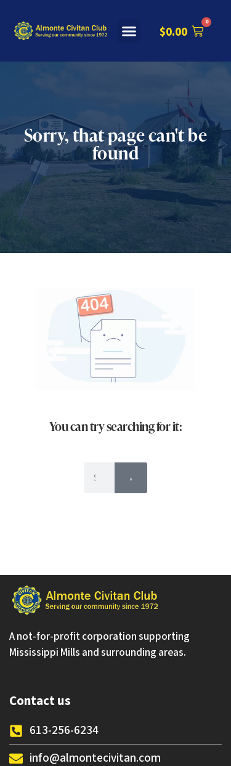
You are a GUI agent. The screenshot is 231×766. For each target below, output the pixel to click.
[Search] (131, 477)
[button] (129, 30)
